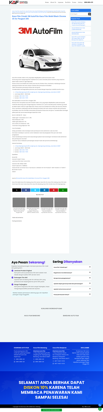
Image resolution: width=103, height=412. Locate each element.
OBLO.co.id (87, 406)
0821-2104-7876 (23, 96)
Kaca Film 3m (22, 11)
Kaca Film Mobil (34, 12)
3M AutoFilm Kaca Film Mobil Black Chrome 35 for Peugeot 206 (32, 178)
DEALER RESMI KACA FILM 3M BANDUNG (78, 33)
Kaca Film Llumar (27, 12)
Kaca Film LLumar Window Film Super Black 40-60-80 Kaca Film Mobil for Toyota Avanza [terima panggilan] (78, 38)
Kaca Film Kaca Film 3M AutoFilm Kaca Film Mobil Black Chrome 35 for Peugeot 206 (19, 210)
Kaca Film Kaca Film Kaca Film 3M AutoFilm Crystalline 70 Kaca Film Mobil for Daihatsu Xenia (33, 210)
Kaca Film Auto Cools (30, 11)
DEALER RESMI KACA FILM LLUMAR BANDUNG (78, 28)
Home (13, 11)
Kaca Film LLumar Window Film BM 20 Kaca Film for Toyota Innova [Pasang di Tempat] (78, 23)
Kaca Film (17, 11)
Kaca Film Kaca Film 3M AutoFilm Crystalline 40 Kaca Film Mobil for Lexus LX (78, 44)
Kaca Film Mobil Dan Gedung (31, 406)
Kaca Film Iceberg (19, 12)
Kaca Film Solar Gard (42, 12)
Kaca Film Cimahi (57, 11)
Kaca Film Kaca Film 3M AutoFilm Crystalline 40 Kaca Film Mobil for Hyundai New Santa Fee (60, 210)
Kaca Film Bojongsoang (48, 11)
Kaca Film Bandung (39, 11)
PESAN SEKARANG (51, 410)
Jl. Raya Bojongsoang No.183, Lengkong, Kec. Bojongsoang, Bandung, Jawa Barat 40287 (37, 92)
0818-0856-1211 (20, 359)
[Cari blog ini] (79, 14)
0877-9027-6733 (60, 361)
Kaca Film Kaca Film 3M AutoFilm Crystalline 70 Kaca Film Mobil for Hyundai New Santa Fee (46, 210)
